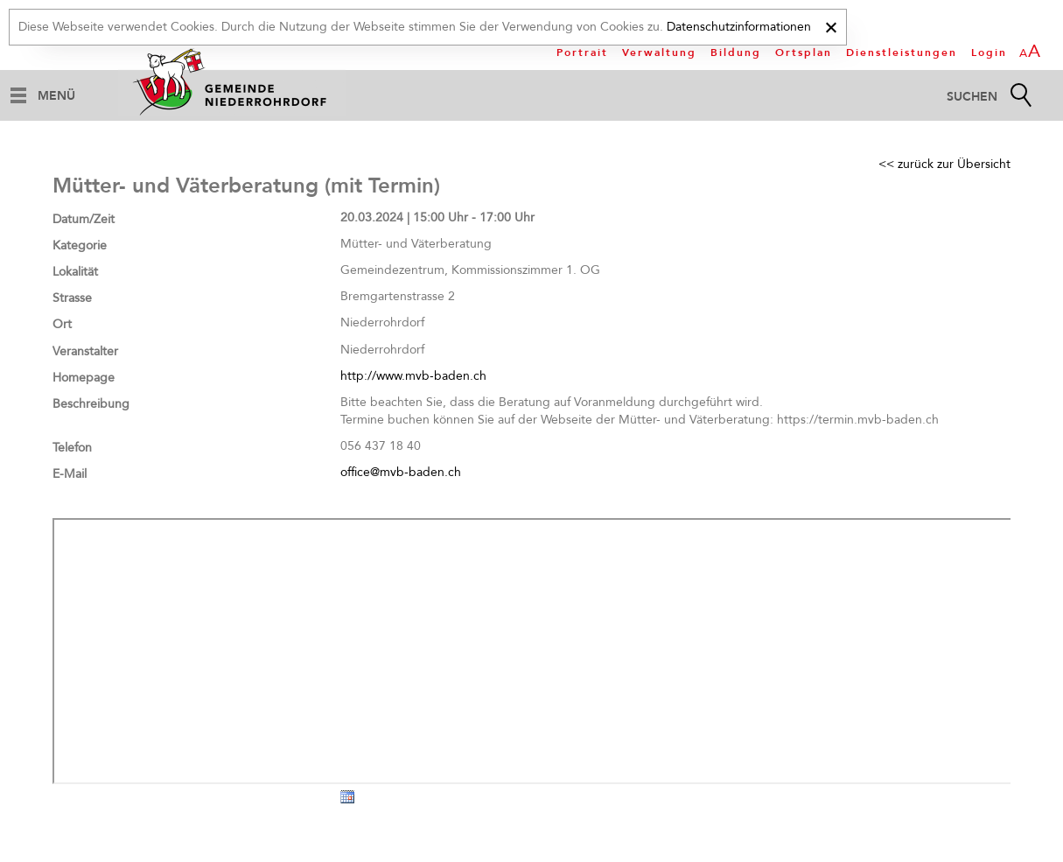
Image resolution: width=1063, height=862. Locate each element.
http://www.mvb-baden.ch (413, 376)
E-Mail (69, 474)
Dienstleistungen (901, 53)
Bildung (735, 53)
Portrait (582, 53)
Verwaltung (659, 53)
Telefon (72, 447)
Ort (62, 324)
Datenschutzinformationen (739, 26)
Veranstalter (85, 351)
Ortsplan (803, 53)
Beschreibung (90, 404)
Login (989, 53)
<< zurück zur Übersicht (944, 164)
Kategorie (79, 245)
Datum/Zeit (83, 219)
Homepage (83, 377)
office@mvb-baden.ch (400, 472)
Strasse (72, 298)
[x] (830, 25)
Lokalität (75, 271)
